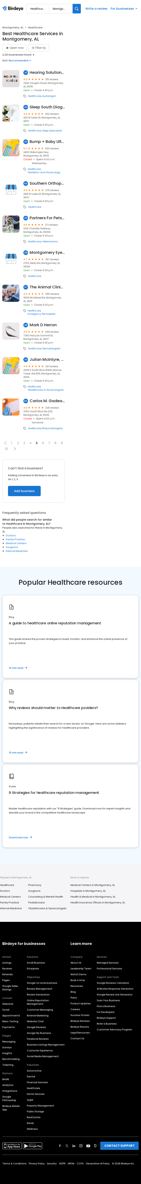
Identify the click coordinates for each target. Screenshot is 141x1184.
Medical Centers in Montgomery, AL (92, 885)
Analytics (7, 1085)
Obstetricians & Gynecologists (46, 389)
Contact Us (77, 1038)
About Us (75, 962)
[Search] (77, 8)
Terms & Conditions (14, 1163)
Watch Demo (78, 974)
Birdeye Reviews (80, 1021)
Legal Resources (80, 1032)
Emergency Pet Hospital (41, 314)
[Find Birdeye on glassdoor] (95, 1146)
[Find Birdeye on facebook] (60, 1146)
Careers (75, 1009)
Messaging (8, 1041)
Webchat (7, 1004)
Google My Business (39, 1033)
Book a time (77, 980)
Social (5, 1009)
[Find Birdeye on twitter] (66, 1146)
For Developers (106, 1012)
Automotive (34, 1070)
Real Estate (34, 1117)
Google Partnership (9, 1098)
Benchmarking (11, 1059)
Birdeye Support (106, 1018)
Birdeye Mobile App (11, 1107)
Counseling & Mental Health (45, 897)
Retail (30, 1123)
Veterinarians (50, 241)
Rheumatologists (52, 428)
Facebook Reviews (38, 1038)
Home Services (36, 1094)
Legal (30, 1099)
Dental (31, 1076)
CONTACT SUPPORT (119, 1146)
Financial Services (37, 1082)
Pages (6, 980)
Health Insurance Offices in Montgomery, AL (97, 902)
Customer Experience (40, 1050)
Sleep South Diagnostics (47, 107)
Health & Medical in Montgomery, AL (92, 897)
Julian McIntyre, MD (47, 359)
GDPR (62, 1163)
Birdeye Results (79, 1026)
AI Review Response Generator (115, 988)
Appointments (11, 1015)
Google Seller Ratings (10, 987)
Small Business (36, 962)
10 (6, 449)
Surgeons (12, 547)
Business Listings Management (46, 1044)
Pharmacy (34, 885)
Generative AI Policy (98, 1163)
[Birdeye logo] (13, 8)
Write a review (96, 8)
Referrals (7, 974)
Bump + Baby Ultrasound (47, 141)
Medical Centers (16, 543)
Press (73, 997)
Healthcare (34, 96)
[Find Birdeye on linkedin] (73, 1146)
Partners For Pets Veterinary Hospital (47, 218)
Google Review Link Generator (114, 994)
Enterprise (33, 968)
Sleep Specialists (52, 130)
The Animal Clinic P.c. (47, 287)
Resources (76, 986)
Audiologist (49, 96)
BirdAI (5, 1079)
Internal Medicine (17, 551)
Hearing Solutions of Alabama (47, 72)
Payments (8, 1027)
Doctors (11, 535)
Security (52, 1163)
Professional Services (109, 968)
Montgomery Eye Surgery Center (47, 252)
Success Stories (79, 1015)
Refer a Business (107, 1023)
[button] (5, 443)
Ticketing (7, 1065)
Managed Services (108, 962)
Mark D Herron (43, 325)
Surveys (7, 1047)
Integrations (9, 1091)
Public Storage (35, 1111)
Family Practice (15, 539)
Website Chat (35, 1021)
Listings (6, 962)
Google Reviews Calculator (113, 983)
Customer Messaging (40, 1009)
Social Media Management (43, 1056)
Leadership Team (80, 968)
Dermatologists (51, 348)
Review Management (39, 988)
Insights (7, 1053)
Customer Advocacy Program (114, 1029)
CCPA (80, 1163)
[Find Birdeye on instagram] (80, 1146)
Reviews (7, 968)
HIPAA (71, 1163)
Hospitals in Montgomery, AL (88, 891)
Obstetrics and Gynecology (44, 172)
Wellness (32, 1129)
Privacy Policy (37, 1163)
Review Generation (38, 994)
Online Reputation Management (38, 1002)
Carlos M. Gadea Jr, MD (47, 400)
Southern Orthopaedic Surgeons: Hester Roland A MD (47, 183)
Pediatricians (36, 902)
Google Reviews (36, 1027)
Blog (73, 991)
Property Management (40, 1105)
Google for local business (42, 983)
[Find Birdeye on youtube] (88, 1146)
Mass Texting (10, 1021)
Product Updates (80, 1003)
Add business (24, 491)
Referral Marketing (37, 1015)
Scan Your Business (108, 1000)
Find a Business (106, 1006)
